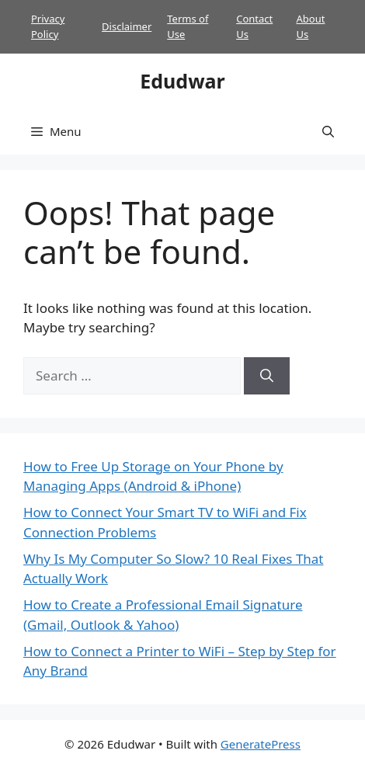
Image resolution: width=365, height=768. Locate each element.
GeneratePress (261, 744)
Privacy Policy (47, 26)
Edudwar (182, 81)
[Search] (267, 375)
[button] (328, 131)
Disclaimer (126, 26)
